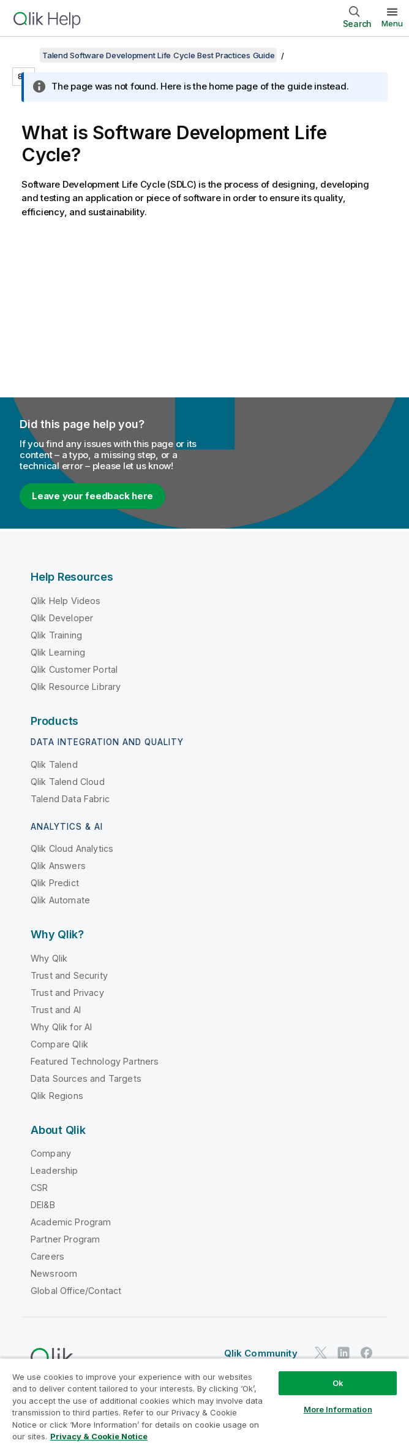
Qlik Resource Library (76, 686)
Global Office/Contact (76, 1290)
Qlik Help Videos (66, 600)
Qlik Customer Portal (74, 669)
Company (51, 1153)
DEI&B (43, 1205)
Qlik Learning (58, 652)
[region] (204, 1400)
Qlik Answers (58, 865)
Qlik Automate (60, 900)
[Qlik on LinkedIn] (343, 1353)
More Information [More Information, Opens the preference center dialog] (338, 1409)
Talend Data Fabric (70, 799)
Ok (337, 1383)
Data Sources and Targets (86, 1078)
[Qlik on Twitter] (321, 1353)
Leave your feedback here (92, 496)
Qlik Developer (62, 618)
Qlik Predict (55, 883)
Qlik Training (56, 635)
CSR (39, 1187)
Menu (392, 23)
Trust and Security (69, 975)
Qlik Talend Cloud (68, 781)
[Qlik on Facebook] (367, 1353)
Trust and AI (56, 1010)
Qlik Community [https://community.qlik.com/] (261, 1353)
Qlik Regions (57, 1095)
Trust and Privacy (67, 992)
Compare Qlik (59, 1044)
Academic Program (71, 1222)
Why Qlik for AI (61, 1027)
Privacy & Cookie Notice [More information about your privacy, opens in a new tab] (99, 1436)
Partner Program (65, 1239)
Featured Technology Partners (95, 1061)
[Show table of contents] (24, 55)
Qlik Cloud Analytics (72, 848)
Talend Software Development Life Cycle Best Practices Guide (158, 55)
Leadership (54, 1170)
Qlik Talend (54, 764)
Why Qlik (49, 958)
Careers (47, 1256)
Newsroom (54, 1273)
